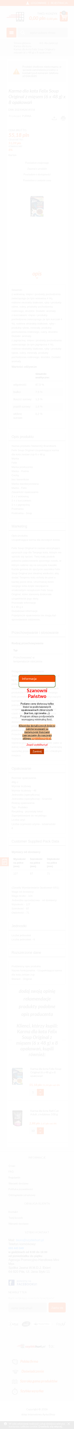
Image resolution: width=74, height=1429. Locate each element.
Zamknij (37, 751)
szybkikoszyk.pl (41, 738)
